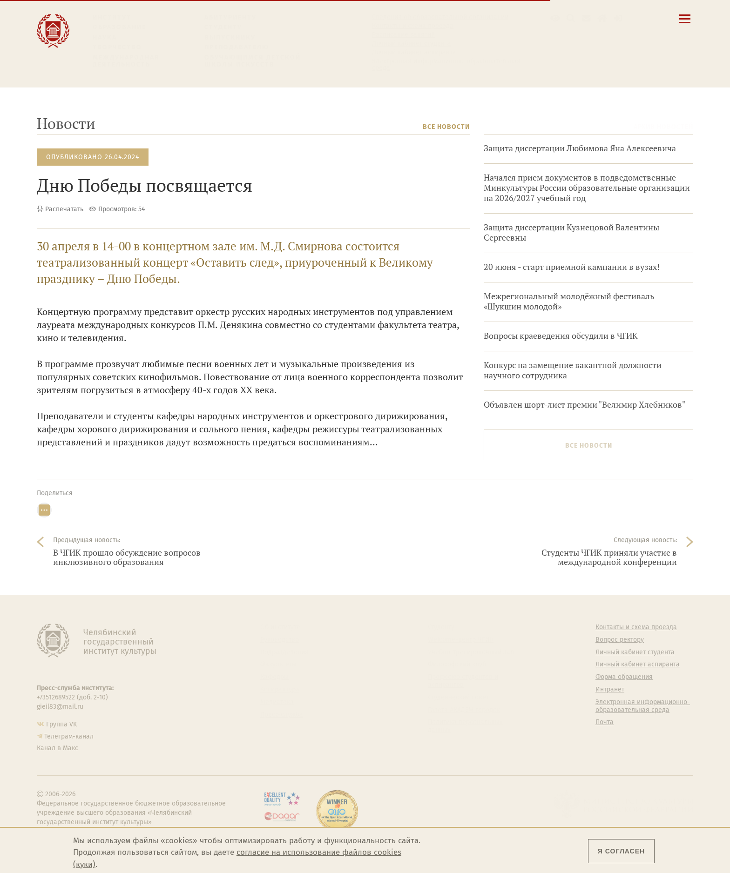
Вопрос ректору (619, 640)
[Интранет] (602, 18)
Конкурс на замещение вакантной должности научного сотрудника (573, 370)
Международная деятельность (126, 61)
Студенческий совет (458, 697)
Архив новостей (663, 127)
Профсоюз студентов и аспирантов (463, 681)
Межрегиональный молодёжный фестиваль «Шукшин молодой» (569, 301)
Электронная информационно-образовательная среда (446, 64)
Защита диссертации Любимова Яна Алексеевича (580, 148)
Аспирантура (279, 689)
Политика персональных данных (465, 726)
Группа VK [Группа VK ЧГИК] (61, 724)
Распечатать (64, 209)
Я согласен (621, 851)
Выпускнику (230, 37)
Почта (604, 722)
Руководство (279, 640)
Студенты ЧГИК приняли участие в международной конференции (609, 557)
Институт (112, 17)
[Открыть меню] (684, 24)
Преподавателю (236, 47)
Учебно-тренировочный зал (471, 652)
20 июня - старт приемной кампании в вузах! (572, 267)
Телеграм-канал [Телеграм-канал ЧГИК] (69, 736)
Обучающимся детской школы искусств (252, 61)
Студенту (223, 27)
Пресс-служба (281, 715)
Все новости (446, 127)
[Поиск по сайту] (571, 18)
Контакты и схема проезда (412, 26)
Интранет (609, 689)
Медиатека (277, 702)
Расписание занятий (403, 35)
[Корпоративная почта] (586, 18)
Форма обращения (624, 677)
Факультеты (278, 664)
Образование (119, 27)
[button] (555, 18)
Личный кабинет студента (411, 43)
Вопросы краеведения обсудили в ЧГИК (561, 335)
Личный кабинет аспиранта (414, 52)
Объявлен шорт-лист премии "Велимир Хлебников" (584, 404)
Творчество (117, 47)
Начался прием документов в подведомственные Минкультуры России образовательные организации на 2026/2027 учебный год (587, 187)
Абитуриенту (230, 17)
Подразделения (284, 652)
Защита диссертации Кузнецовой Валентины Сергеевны (571, 232)
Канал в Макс (57, 748)
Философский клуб (457, 664)
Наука (105, 37)
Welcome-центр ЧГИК (460, 640)
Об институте (280, 627)
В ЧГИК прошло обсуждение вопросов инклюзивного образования (127, 557)
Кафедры (274, 677)
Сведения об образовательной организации (440, 17)
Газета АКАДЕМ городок (464, 710)
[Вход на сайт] (618, 18)
